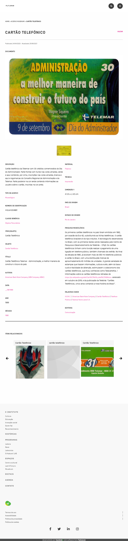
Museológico (10, 198)
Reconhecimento (11, 429)
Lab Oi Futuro (10, 466)
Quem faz (8, 426)
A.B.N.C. (68, 296)
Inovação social (11, 423)
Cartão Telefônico (11, 248)
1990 (6, 315)
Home (7, 21)
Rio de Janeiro (70, 220)
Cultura (8, 416)
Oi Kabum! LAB (11, 454)
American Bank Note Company (84, 296)
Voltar (120, 32)
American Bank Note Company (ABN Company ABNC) (24, 277)
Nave (7, 447)
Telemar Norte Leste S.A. (81, 300)
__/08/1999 (9, 290)
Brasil (67, 207)
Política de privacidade (13, 519)
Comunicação (70, 312)
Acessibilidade (10, 516)
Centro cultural (11, 463)
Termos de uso (10, 512)
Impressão (69, 182)
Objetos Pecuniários (12, 223)
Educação (9, 419)
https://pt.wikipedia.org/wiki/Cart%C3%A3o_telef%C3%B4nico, (88, 277)
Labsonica (9, 450)
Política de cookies (12, 522)
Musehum (9, 469)
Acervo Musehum (17, 21)
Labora (8, 444)
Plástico (68, 169)
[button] (7, 358)
